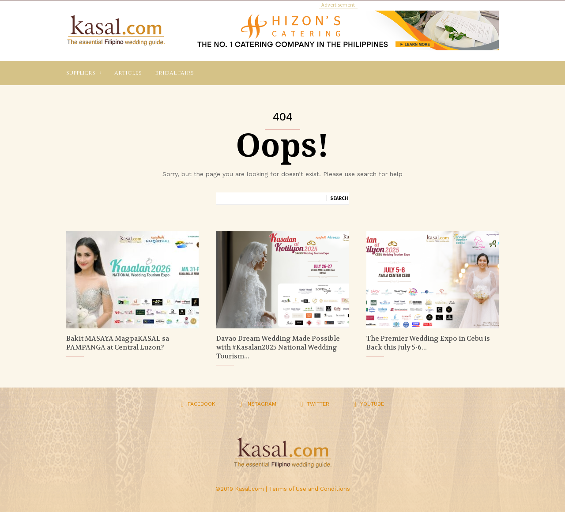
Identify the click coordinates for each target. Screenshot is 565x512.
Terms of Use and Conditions (309, 489)
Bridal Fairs (174, 73)
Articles (128, 73)
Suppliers (83, 73)
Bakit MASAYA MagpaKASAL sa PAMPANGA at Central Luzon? (117, 343)
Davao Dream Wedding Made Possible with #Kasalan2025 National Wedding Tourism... (278, 347)
